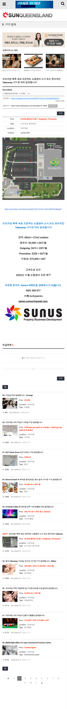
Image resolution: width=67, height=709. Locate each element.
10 (31, 683)
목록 (60, 113)
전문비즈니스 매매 (10, 50)
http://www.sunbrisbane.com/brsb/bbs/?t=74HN (29, 106)
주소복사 (53, 106)
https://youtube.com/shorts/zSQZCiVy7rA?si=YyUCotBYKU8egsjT (35, 98)
